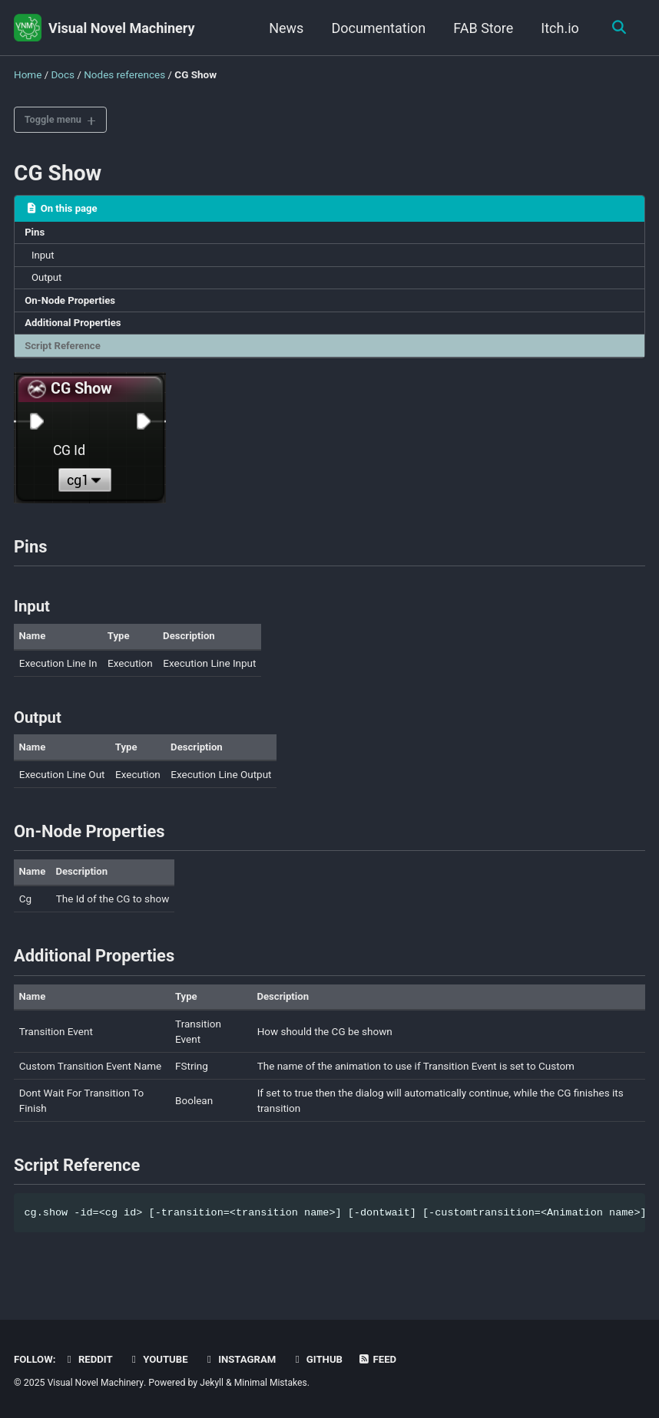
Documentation (377, 28)
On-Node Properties (71, 304)
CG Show (57, 173)
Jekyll (214, 1383)
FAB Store (482, 28)
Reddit (89, 1360)
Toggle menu (55, 120)
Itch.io (558, 28)
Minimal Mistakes (274, 1383)
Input (44, 258)
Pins (35, 234)
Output (48, 281)
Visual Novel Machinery (121, 28)
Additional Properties (74, 327)
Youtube (160, 1360)
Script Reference (64, 351)
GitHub (322, 1360)
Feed (383, 1360)
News (284, 28)
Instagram (243, 1360)
